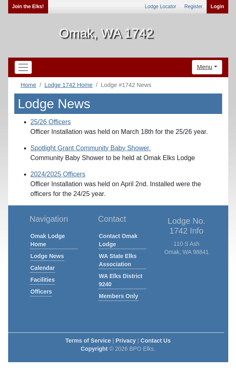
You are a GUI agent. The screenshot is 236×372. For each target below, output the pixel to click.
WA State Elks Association (118, 260)
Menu (204, 66)
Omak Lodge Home (48, 240)
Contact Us (156, 340)
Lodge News (47, 256)
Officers (41, 291)
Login (217, 6)
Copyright (94, 348)
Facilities (43, 279)
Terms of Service (88, 340)
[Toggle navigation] (23, 67)
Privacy (126, 340)
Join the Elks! (28, 6)
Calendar (43, 268)
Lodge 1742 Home (68, 85)
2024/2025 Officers (58, 174)
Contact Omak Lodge (118, 240)
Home (28, 85)
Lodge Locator (160, 6)
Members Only (118, 296)
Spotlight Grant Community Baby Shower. (91, 148)
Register (193, 6)
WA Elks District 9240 (121, 280)
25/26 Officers (51, 121)
